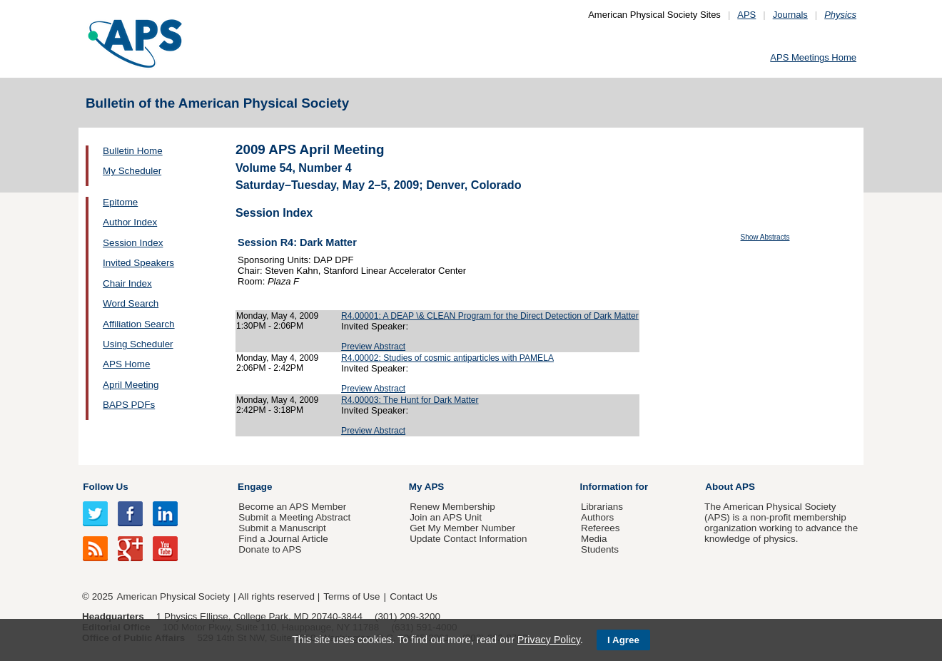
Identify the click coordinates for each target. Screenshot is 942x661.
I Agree (623, 640)
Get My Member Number (462, 528)
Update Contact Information (468, 538)
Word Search (130, 303)
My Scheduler (132, 170)
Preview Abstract (373, 347)
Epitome (120, 202)
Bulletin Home (133, 150)
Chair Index (127, 283)
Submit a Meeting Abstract (294, 517)
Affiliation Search (139, 324)
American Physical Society (173, 596)
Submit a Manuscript (281, 528)
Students (600, 549)
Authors (597, 517)
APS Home (126, 364)
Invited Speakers (138, 262)
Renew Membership (452, 506)
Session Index (133, 242)
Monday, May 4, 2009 (277, 316)
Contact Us (413, 596)
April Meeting (130, 384)
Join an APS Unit (446, 517)
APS (746, 14)
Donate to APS (269, 549)
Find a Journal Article (283, 538)
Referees (600, 528)
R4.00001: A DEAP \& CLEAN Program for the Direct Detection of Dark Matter (490, 316)
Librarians (602, 506)
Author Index (130, 222)
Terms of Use (351, 596)
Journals (790, 14)
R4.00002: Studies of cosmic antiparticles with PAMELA (447, 358)
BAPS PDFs (129, 404)
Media (594, 538)
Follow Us (105, 486)
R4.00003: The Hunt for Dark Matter (409, 400)
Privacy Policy (548, 639)
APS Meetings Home (813, 57)
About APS (730, 486)
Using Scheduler (138, 344)
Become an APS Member (292, 506)
